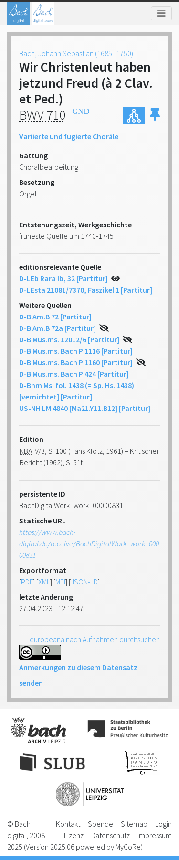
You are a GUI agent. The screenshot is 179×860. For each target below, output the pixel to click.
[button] (155, 115)
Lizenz (74, 835)
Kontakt (68, 824)
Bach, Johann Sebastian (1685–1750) (76, 53)
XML (44, 581)
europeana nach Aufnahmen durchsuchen (95, 639)
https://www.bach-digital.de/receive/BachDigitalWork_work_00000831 (89, 543)
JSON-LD (84, 581)
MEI (60, 581)
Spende (100, 824)
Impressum (154, 835)
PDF (27, 581)
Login (163, 824)
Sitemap (134, 824)
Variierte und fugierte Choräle (68, 136)
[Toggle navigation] (161, 13)
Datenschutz (110, 835)
